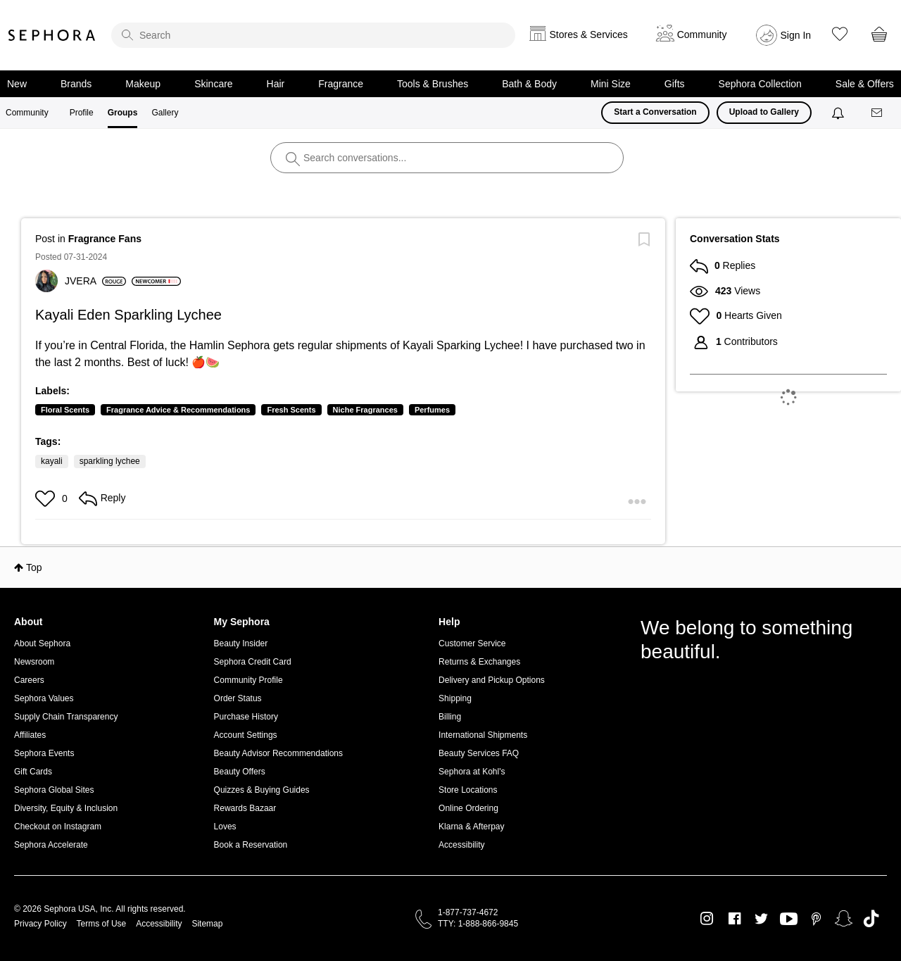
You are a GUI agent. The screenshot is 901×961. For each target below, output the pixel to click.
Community (27, 113)
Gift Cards (33, 772)
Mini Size (611, 83)
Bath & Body (529, 83)
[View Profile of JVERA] (95, 281)
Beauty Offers (239, 772)
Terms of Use (102, 924)
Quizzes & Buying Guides (262, 790)
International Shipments (483, 735)
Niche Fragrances (365, 410)
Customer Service (472, 643)
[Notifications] (839, 112)
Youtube (789, 919)
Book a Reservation (251, 845)
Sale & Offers (865, 83)
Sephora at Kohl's (472, 772)
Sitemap (206, 924)
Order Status (238, 698)
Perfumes (432, 410)
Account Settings (245, 735)
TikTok (871, 919)
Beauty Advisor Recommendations (278, 753)
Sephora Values (44, 698)
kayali (52, 461)
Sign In (796, 35)
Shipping (455, 698)
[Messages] (878, 113)
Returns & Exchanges (479, 662)
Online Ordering (468, 808)
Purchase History (246, 717)
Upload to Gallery (764, 112)
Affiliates (30, 735)
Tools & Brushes (432, 83)
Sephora (52, 35)
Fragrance (340, 83)
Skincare (213, 83)
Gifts (674, 83)
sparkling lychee (110, 461)
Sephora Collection (760, 83)
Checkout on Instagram (57, 826)
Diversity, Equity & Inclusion (66, 808)
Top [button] (34, 567)
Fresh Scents (291, 410)
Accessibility (461, 845)
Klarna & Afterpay (471, 826)
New (17, 83)
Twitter (761, 919)
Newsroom (34, 662)
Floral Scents (65, 410)
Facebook (734, 919)
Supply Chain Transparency (66, 717)
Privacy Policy (40, 924)
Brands (76, 83)
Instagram (707, 919)
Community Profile (248, 680)
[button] (46, 498)
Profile (82, 113)
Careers (29, 680)
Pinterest (816, 919)
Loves (225, 826)
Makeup (142, 83)
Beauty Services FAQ (479, 753)
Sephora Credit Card (252, 662)
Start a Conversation (655, 112)
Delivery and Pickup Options (492, 680)
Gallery (164, 113)
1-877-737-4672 (468, 912)
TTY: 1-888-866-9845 (478, 924)
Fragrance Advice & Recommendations (178, 410)
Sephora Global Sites (54, 790)
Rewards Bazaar (245, 808)
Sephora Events (44, 753)
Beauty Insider (241, 643)
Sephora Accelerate (51, 845)
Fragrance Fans (104, 238)
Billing (450, 717)
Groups (123, 113)
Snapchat (843, 919)
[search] (313, 35)
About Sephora (42, 643)
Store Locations (468, 790)
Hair (276, 83)
